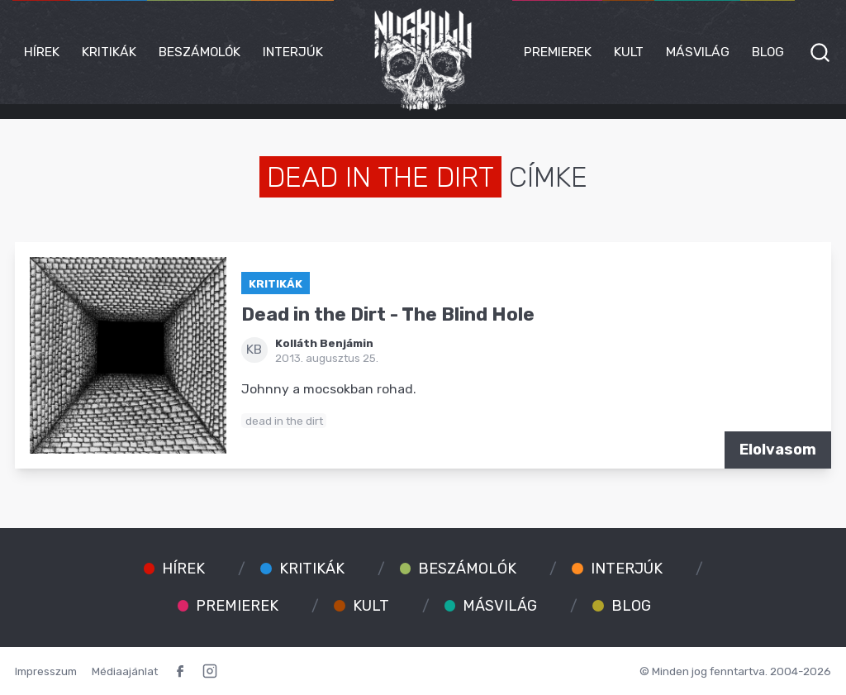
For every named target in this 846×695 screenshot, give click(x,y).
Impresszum (46, 671)
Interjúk (293, 52)
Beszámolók (199, 52)
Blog (768, 52)
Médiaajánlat (125, 671)
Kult (629, 52)
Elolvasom (777, 449)
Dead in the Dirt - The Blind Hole (388, 314)
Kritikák (109, 52)
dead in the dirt (284, 420)
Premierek (558, 52)
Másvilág (698, 52)
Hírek (41, 52)
